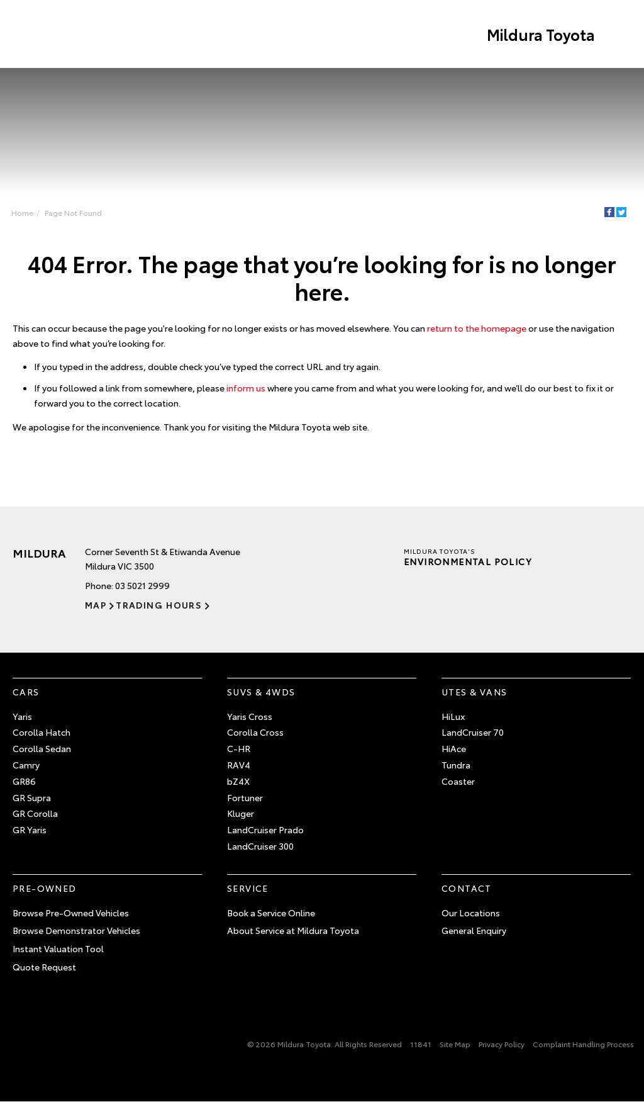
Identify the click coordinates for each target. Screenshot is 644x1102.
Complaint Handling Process (583, 1043)
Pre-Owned (45, 888)
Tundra (455, 764)
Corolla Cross (255, 732)
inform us (245, 387)
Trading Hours (159, 605)
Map (95, 605)
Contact (466, 888)
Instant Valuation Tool (58, 948)
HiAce (453, 748)
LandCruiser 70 (472, 732)
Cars (26, 691)
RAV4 (238, 764)
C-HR (238, 748)
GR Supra (32, 797)
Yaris (22, 716)
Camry (26, 764)
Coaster (458, 781)
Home (22, 212)
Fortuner (245, 797)
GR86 (24, 781)
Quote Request (44, 966)
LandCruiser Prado (265, 829)
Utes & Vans (474, 691)
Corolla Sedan (42, 748)
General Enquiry (473, 930)
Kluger (240, 813)
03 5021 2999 (142, 585)
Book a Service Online (271, 912)
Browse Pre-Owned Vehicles (71, 912)
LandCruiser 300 (260, 846)
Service (248, 888)
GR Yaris (30, 829)
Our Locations (470, 912)
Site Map (455, 1043)
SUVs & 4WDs (261, 691)
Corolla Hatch (41, 732)
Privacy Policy (502, 1043)
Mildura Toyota (541, 34)
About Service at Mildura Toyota (293, 930)
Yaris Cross (249, 716)
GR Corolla (35, 813)
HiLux (453, 716)
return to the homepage (476, 328)
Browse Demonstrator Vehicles (76, 930)
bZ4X (238, 781)
